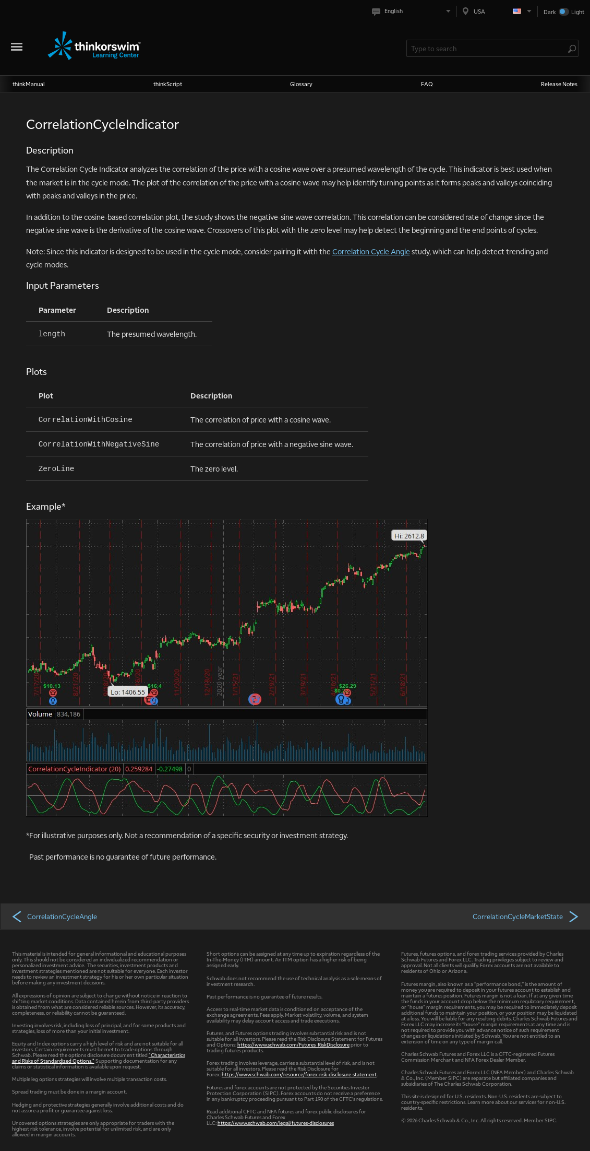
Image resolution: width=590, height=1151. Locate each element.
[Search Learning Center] (487, 48)
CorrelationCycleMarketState (526, 916)
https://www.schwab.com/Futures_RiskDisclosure (293, 1044)
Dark (550, 12)
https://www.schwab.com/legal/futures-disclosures (276, 1122)
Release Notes (559, 84)
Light (577, 12)
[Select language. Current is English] (413, 11)
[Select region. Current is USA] (497, 11)
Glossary (301, 84)
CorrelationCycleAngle (54, 916)
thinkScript (167, 84)
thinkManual (29, 84)
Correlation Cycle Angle (371, 251)
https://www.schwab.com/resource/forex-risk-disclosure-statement (299, 1074)
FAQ (427, 84)
